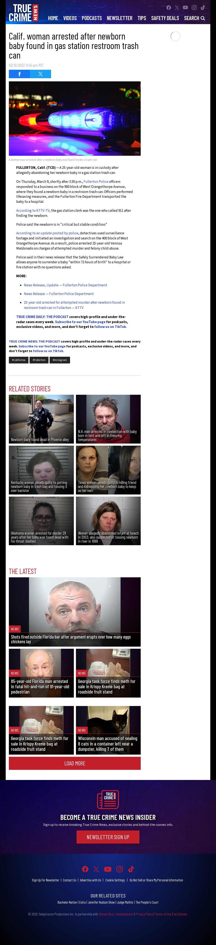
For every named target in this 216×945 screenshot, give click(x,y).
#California (18, 360)
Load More (74, 763)
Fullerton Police (96, 181)
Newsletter (119, 18)
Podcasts (92, 18)
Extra (82, 902)
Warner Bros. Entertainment (116, 914)
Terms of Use (163, 914)
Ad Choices (180, 914)
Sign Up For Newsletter (45, 880)
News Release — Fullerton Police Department (59, 293)
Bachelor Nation (67, 902)
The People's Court (146, 902)
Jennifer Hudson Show (101, 902)
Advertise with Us (90, 880)
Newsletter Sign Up (108, 836)
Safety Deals (165, 18)
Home (53, 18)
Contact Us (69, 880)
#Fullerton (39, 360)
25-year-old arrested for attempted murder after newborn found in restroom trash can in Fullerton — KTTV (74, 305)
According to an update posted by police (47, 233)
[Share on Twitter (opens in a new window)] (40, 74)
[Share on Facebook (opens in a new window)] (19, 74)
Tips (142, 18)
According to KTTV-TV (32, 210)
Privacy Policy (144, 914)
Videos (70, 18)
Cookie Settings (115, 880)
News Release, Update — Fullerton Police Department (65, 285)
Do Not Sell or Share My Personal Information (156, 880)
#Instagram (60, 360)
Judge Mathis (125, 902)
